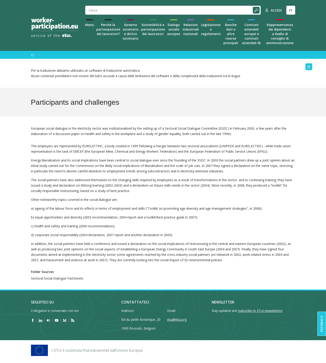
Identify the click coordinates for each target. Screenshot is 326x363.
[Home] (54, 27)
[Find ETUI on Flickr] (48, 320)
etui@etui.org (177, 319)
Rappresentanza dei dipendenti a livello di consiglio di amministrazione (279, 34)
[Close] (308, 66)
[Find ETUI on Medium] (64, 320)
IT (290, 10)
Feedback (321, 324)
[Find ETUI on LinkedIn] (40, 320)
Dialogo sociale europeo (173, 29)
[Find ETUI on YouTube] (56, 320)
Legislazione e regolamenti (211, 29)
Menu (89, 25)
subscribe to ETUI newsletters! (260, 310)
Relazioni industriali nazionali (191, 29)
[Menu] (32, 55)
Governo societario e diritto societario (130, 31)
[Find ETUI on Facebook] (32, 320)
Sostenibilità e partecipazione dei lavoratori (153, 29)
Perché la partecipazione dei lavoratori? (108, 29)
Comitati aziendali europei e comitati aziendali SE (251, 34)
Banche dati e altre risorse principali (230, 34)
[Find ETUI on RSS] (72, 320)
